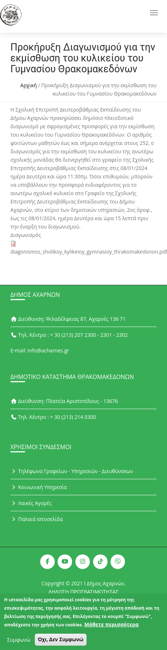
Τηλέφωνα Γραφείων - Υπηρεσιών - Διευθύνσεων (72, 471)
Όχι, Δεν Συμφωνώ (61, 643)
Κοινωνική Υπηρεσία (39, 487)
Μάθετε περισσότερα (111, 628)
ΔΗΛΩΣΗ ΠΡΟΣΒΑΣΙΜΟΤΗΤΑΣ (83, 591)
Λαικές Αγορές (31, 503)
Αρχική (28, 85)
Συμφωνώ (18, 643)
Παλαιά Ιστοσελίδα (37, 519)
